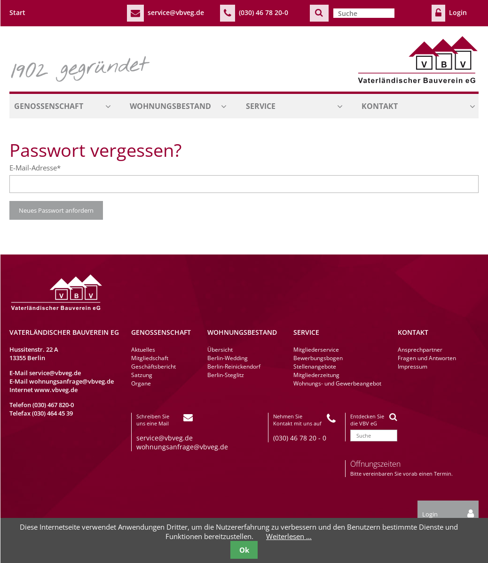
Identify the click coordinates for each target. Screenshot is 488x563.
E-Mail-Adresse (35, 167)
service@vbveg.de (176, 12)
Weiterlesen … (289, 536)
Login (458, 12)
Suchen (319, 13)
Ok (244, 550)
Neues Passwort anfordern (56, 210)
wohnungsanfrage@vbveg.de (71, 381)
